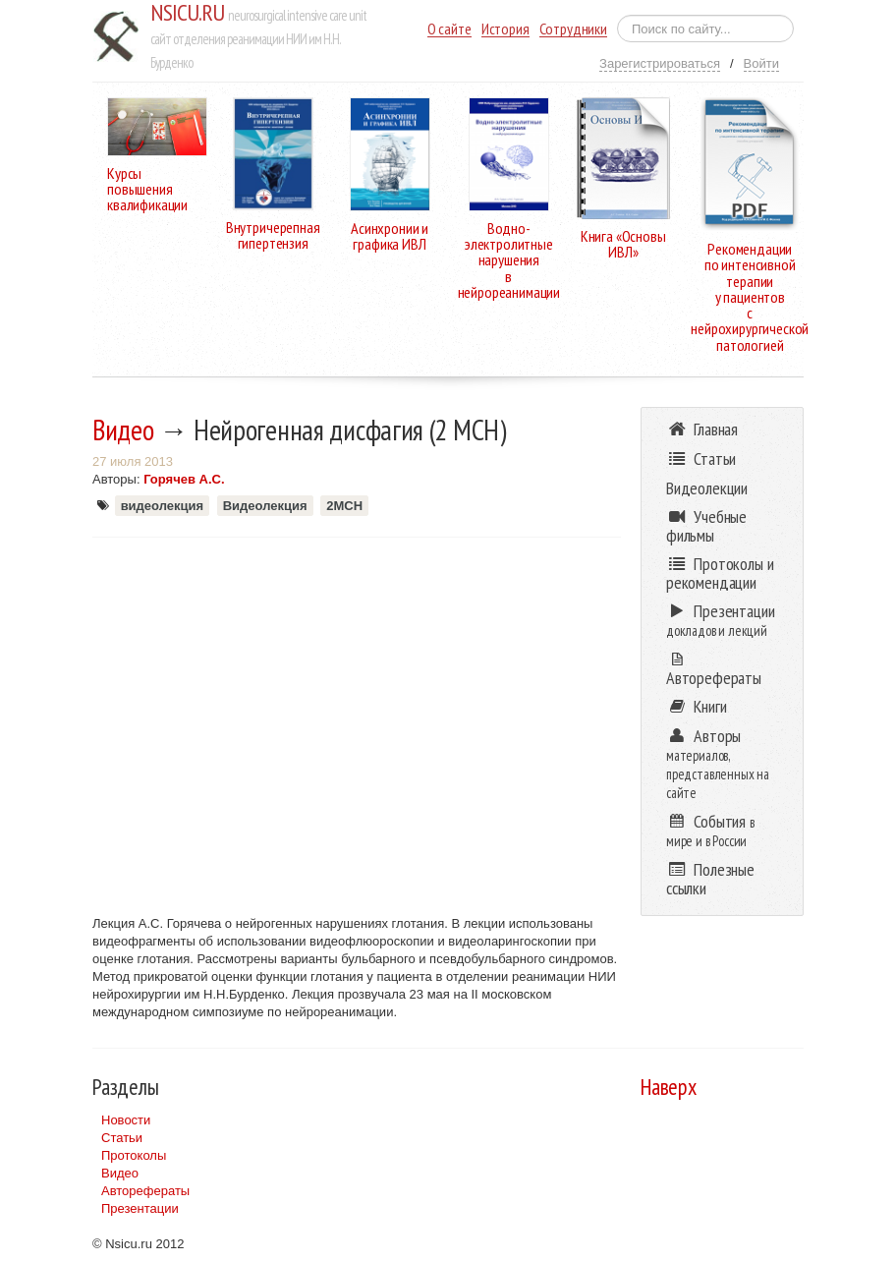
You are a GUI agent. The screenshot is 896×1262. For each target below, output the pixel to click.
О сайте (449, 29)
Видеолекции (707, 488)
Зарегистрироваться (659, 63)
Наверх (669, 1086)
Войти (761, 63)
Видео (123, 429)
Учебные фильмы (706, 525)
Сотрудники (573, 29)
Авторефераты (145, 1190)
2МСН (344, 505)
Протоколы (133, 1155)
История (505, 29)
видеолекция (162, 505)
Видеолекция (265, 505)
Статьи (121, 1137)
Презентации (140, 1208)
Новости (125, 1120)
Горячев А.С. (183, 479)
